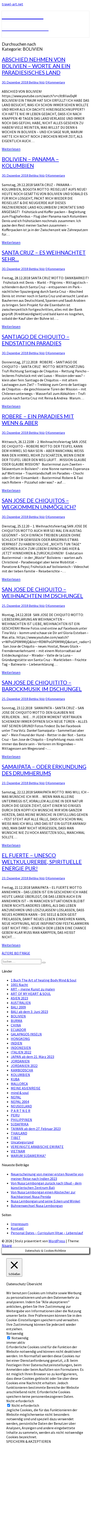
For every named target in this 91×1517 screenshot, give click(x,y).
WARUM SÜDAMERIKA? (28, 1155)
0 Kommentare (55, 82)
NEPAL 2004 (20, 1101)
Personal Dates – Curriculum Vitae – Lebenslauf (47, 1233)
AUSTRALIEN (21, 1002)
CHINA (16, 1025)
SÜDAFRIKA (20, 1124)
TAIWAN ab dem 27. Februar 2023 (36, 1128)
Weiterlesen (11, 149)
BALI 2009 (18, 1007)
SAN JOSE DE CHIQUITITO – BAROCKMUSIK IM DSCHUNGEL (42, 685)
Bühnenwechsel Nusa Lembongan (37, 1205)
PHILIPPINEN (21, 1119)
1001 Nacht (19, 984)
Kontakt (17, 1228)
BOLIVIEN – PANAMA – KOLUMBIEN (30, 162)
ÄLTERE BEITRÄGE (16, 953)
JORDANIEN (20, 1061)
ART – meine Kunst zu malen (33, 989)
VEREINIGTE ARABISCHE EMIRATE (37, 1146)
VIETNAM (18, 1151)
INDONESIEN (21, 1047)
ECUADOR (18, 1029)
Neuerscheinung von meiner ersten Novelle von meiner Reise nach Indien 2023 (47, 1176)
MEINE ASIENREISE (25, 1088)
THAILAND (19, 1133)
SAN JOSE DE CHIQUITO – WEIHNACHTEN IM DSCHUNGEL (42, 592)
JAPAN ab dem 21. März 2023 (32, 1056)
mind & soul (20, 1092)
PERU (15, 1115)
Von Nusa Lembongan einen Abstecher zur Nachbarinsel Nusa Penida (43, 1194)
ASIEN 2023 (19, 998)
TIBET (16, 1137)
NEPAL (16, 1097)
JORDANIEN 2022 (24, 1065)
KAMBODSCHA (22, 1070)
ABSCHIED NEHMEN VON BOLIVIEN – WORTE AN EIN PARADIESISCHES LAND (36, 66)
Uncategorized (22, 1142)
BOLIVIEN (18, 1016)
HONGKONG (20, 1038)
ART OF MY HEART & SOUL (31, 993)
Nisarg (7, 1245)
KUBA (15, 1079)
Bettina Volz (37, 82)
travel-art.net (12, 4)
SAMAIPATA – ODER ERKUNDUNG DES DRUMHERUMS (44, 769)
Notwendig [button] (14, 1333)
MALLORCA (19, 1083)
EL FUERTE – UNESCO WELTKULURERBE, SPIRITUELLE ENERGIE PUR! (42, 861)
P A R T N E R (20, 1110)
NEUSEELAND (21, 1106)
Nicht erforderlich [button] (20, 1401)
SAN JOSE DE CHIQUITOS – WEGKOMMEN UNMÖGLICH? (39, 503)
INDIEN (16, 1043)
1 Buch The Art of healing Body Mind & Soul (43, 980)
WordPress (57, 1241)
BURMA (16, 1020)
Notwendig (20, 1338)
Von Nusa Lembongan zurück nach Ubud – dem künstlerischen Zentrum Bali (46, 1185)
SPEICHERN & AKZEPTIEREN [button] (28, 1441)
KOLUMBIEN (20, 1074)
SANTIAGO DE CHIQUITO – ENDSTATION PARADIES (35, 339)
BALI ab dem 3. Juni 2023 (29, 1011)
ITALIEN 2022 (21, 1052)
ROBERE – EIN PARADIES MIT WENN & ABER (38, 419)
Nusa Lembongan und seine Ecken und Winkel (45, 1201)
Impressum (19, 1224)
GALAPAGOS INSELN (26, 1034)
